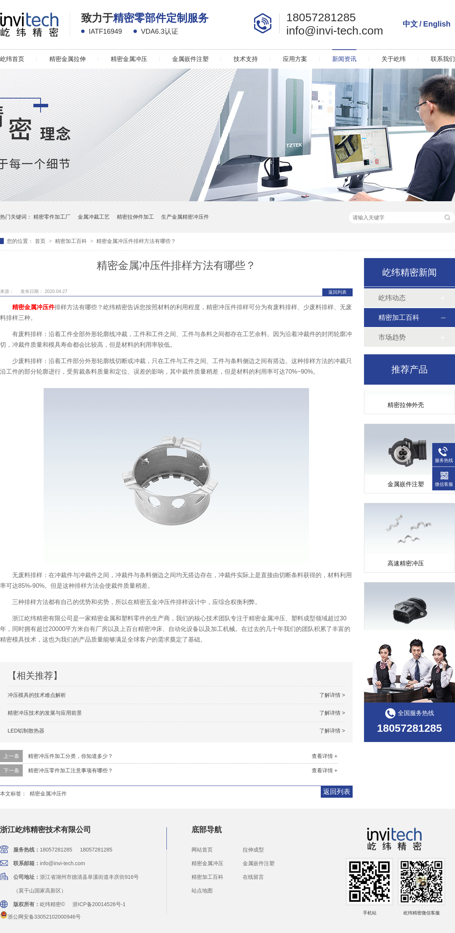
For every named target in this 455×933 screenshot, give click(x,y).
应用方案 (295, 59)
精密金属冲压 (129, 59)
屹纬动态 (392, 298)
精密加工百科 (71, 241)
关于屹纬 (393, 59)
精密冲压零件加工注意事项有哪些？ (70, 770)
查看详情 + (324, 756)
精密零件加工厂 (52, 217)
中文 (410, 24)
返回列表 (337, 292)
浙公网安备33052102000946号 (40, 917)
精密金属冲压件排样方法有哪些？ (136, 241)
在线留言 (253, 877)
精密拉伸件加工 (135, 217)
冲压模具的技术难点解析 (37, 695)
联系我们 (443, 59)
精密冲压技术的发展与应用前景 (45, 713)
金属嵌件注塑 (190, 59)
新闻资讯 (344, 59)
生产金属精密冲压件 (185, 217)
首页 (41, 241)
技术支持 (246, 59)
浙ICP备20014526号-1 (99, 904)
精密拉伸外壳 (406, 406)
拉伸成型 (253, 850)
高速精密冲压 (406, 565)
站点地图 (202, 891)
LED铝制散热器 (26, 731)
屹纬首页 (12, 59)
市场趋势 (392, 337)
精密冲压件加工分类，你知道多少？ (70, 756)
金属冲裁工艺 (94, 217)
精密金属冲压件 (48, 794)
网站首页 (202, 850)
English (436, 24)
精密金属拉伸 (67, 59)
